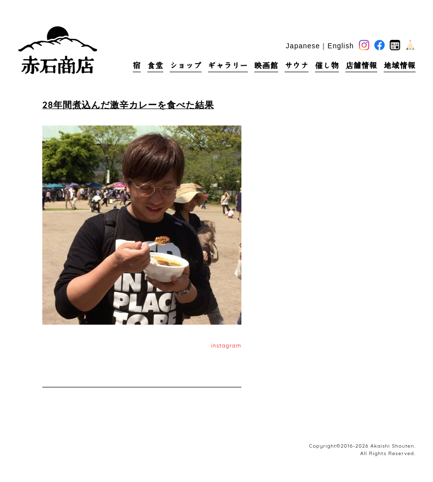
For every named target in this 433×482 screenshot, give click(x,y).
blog (395, 45)
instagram (226, 345)
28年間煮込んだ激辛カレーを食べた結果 (128, 105)
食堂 (155, 65)
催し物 (327, 65)
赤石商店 (57, 50)
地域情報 (400, 65)
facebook (379, 45)
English (340, 46)
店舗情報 (361, 65)
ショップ (186, 65)
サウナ (297, 65)
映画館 (266, 65)
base (410, 45)
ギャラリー (228, 65)
